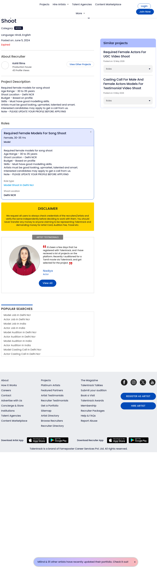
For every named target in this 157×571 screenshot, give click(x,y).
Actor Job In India (14, 328)
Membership (88, 405)
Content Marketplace (108, 4)
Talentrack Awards (92, 400)
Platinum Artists (50, 385)
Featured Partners (52, 390)
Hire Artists (61, 4)
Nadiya (48, 271)
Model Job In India (15, 323)
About (5, 380)
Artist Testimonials (52, 395)
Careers (6, 390)
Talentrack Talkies (92, 385)
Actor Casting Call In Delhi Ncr (22, 354)
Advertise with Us (11, 400)
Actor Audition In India (17, 345)
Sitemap (46, 411)
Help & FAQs (88, 415)
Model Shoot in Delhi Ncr (19, 185)
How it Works (9, 385)
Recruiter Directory (52, 426)
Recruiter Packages (93, 411)
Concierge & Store (12, 405)
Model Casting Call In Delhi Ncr (22, 349)
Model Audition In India (18, 341)
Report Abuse (89, 421)
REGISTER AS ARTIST (138, 396)
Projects (44, 4)
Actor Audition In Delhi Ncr (20, 336)
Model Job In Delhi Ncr (17, 315)
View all (47, 283)
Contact (6, 395)
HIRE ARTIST (138, 406)
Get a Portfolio (49, 405)
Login (144, 6)
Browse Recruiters (52, 421)
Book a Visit (88, 395)
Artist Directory (50, 415)
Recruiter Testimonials (54, 400)
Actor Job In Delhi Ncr (17, 319)
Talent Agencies (82, 4)
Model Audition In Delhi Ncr (20, 332)
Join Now (145, 11)
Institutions (8, 411)
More (80, 13)
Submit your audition (94, 390)
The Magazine (89, 380)
